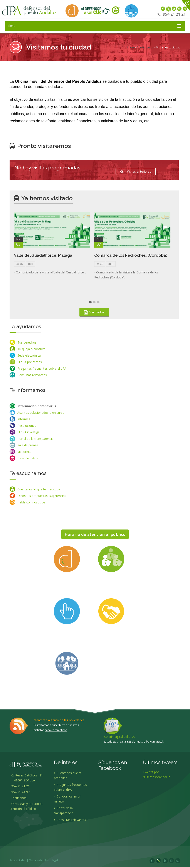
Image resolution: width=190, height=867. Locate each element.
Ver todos (94, 315)
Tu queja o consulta (31, 349)
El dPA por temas (29, 362)
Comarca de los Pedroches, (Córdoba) (130, 257)
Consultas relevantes (32, 375)
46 (100, 266)
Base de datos (27, 458)
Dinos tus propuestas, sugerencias (41, 496)
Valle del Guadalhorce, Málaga (43, 257)
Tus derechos (27, 342)
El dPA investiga (28, 432)
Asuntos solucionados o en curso (40, 412)
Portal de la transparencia (35, 439)
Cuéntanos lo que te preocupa (38, 489)
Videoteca (24, 452)
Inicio (130, 47)
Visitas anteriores (135, 171)
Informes (23, 419)
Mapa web (38, 857)
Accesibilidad (20, 857)
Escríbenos (18, 798)
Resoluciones (26, 426)
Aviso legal (54, 857)
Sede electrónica (29, 355)
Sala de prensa (27, 445)
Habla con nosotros (31, 502)
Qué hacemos (145, 47)
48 (19, 266)
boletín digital (154, 739)
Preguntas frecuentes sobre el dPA (41, 368)
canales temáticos (56, 727)
